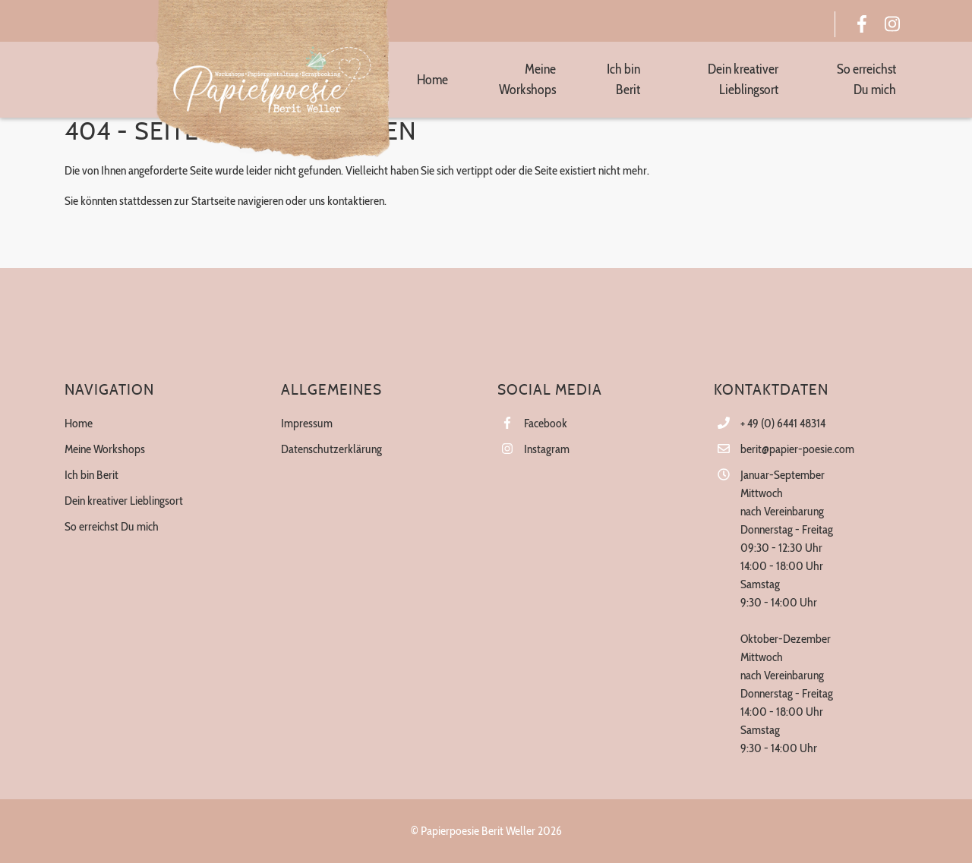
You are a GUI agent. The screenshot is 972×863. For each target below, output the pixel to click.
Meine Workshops (105, 449)
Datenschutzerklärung (331, 449)
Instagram (547, 449)
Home (79, 423)
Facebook (545, 423)
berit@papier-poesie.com (797, 449)
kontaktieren (355, 201)
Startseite (213, 201)
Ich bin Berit (91, 475)
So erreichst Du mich (112, 526)
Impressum (307, 423)
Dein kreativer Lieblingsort (124, 500)
